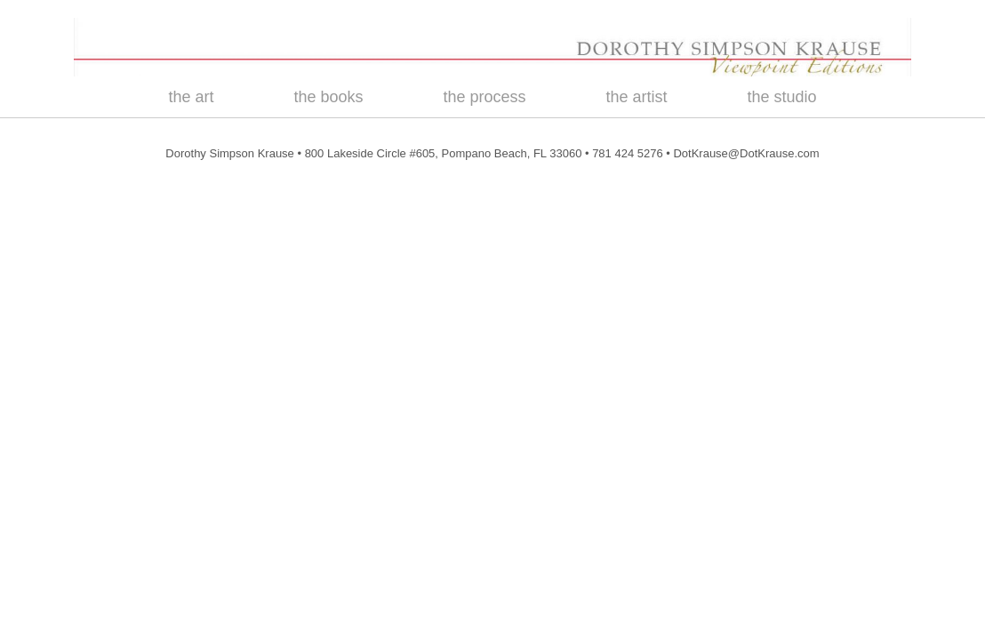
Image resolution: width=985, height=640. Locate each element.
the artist (637, 97)
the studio (782, 97)
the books (328, 97)
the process (484, 97)
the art (190, 97)
